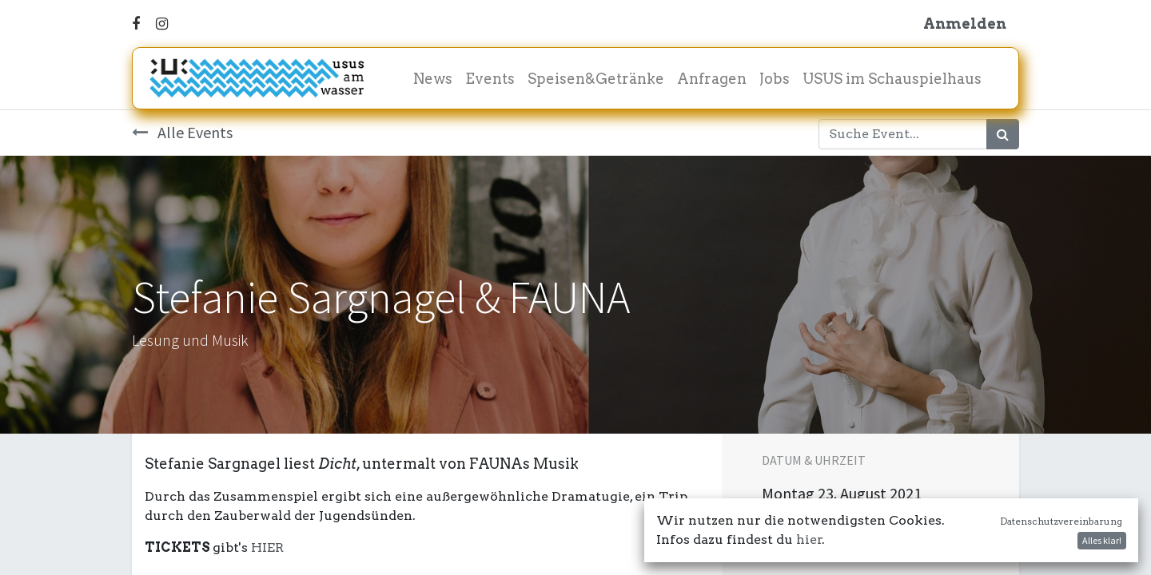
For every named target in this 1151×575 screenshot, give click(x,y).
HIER (267, 547)
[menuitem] (433, 78)
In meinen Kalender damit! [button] (868, 534)
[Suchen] (1002, 134)
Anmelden (964, 23)
